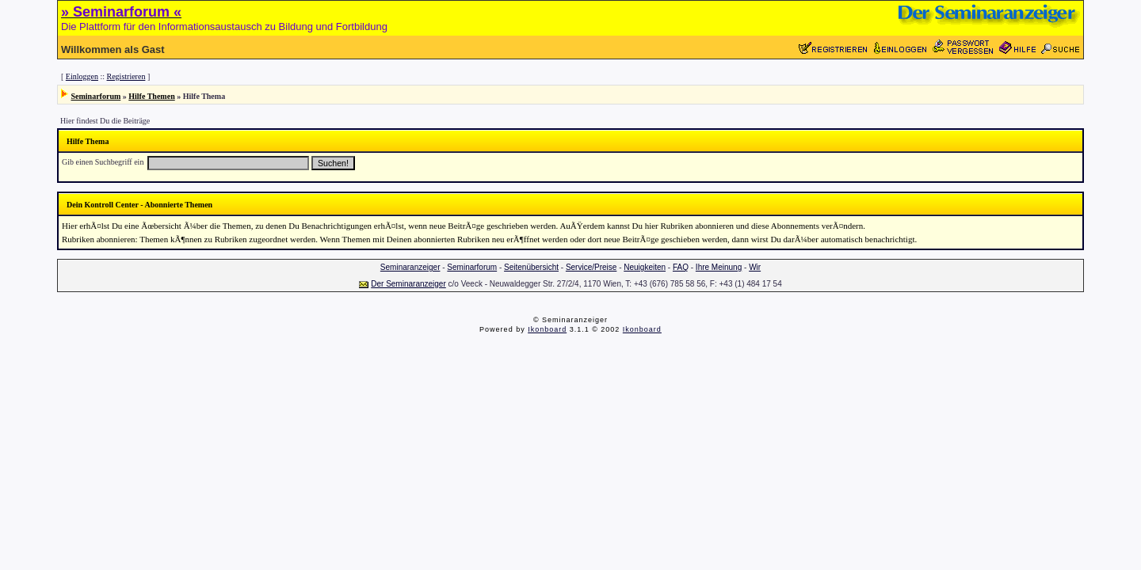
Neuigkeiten (645, 267)
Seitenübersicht (531, 267)
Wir (755, 267)
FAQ (681, 267)
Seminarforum (96, 96)
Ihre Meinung (719, 267)
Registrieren (126, 76)
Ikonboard (547, 329)
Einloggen (82, 76)
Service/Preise (591, 267)
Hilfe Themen (151, 96)
